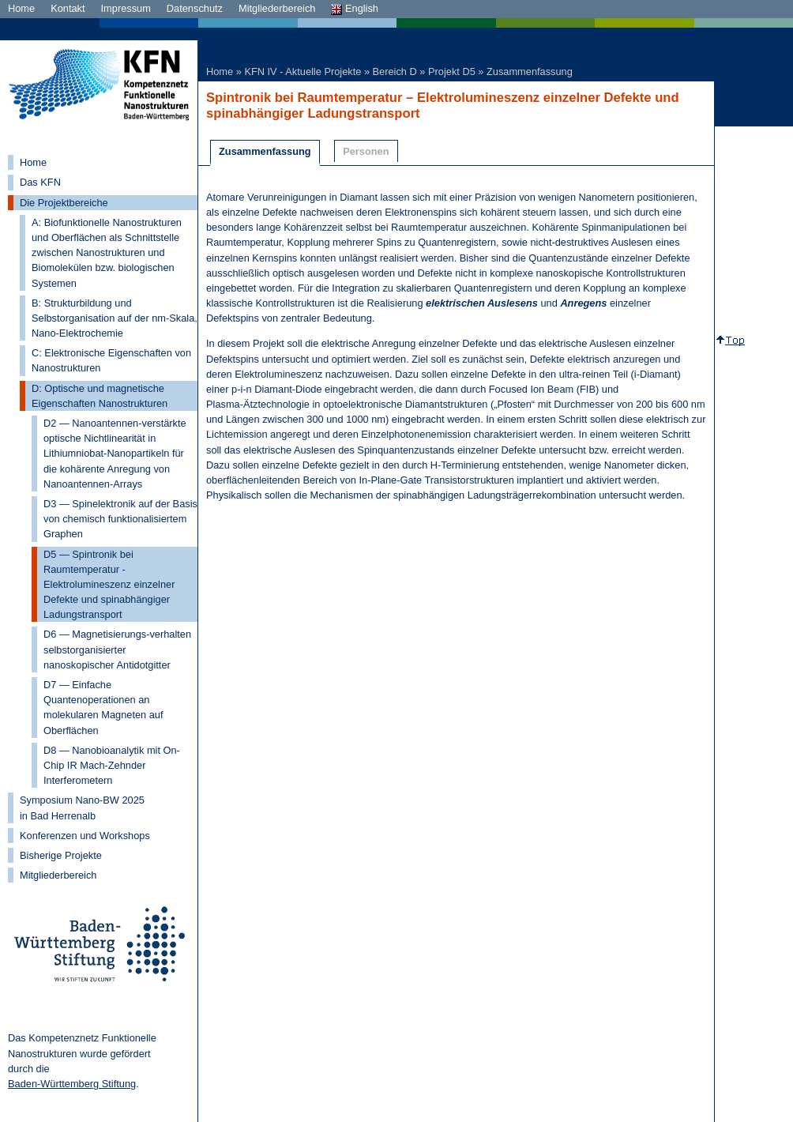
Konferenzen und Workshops (85, 835)
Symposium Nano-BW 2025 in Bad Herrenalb (82, 807)
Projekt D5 (451, 71)
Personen (366, 151)
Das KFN (40, 182)
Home (21, 8)
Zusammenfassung (530, 71)
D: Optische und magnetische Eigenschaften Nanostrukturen (99, 395)
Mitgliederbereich (277, 8)
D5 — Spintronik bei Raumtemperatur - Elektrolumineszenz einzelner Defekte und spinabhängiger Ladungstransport (109, 584)
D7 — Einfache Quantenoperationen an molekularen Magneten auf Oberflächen (103, 707)
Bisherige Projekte (61, 855)
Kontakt (68, 8)
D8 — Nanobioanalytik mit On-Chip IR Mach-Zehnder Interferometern (111, 765)
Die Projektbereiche (64, 203)
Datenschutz (195, 8)
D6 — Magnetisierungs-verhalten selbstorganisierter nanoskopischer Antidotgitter (117, 649)
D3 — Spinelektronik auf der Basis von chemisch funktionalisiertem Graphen (120, 519)
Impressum (126, 8)
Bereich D (395, 71)
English (354, 8)
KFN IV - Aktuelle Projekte (302, 71)
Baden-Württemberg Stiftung (72, 1084)
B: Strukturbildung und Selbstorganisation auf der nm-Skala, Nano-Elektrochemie (114, 318)
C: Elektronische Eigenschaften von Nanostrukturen (111, 360)
